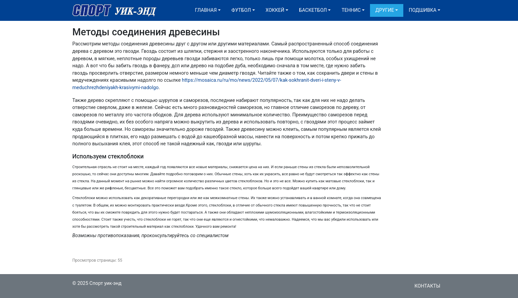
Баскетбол (313, 10)
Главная (206, 10)
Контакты (427, 286)
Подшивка (422, 10)
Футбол (241, 10)
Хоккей (275, 10)
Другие (384, 10)
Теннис (351, 10)
